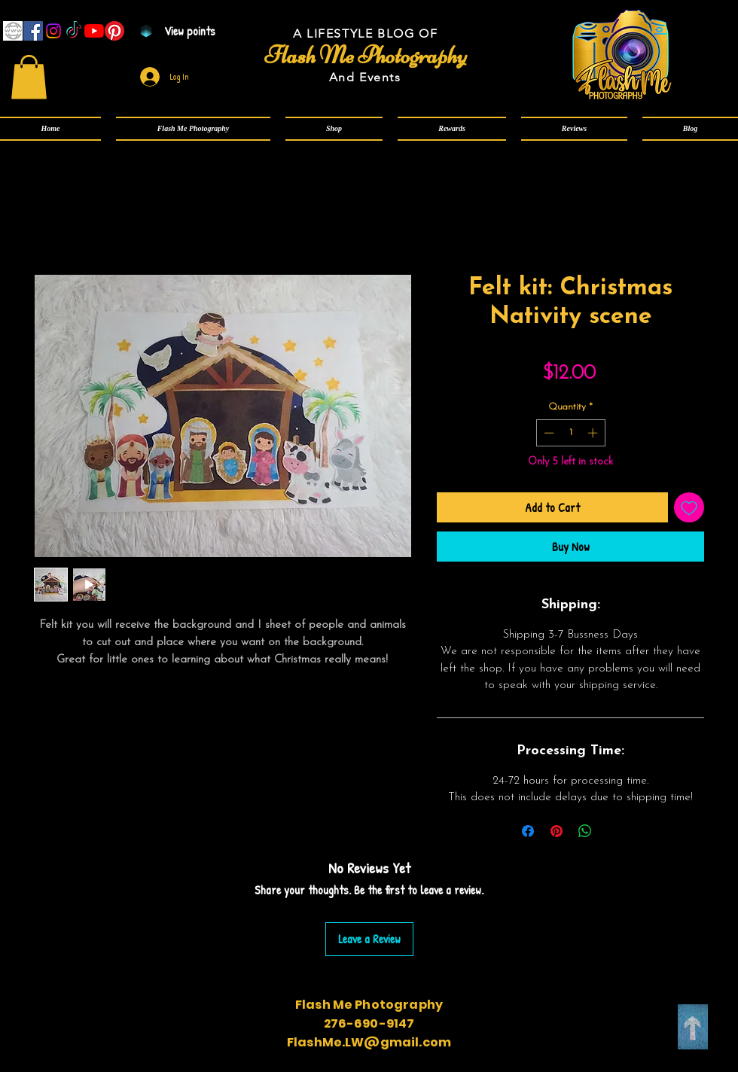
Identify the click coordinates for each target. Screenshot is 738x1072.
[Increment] (594, 433)
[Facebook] (33, 31)
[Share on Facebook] (528, 831)
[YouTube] (94, 31)
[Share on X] (614, 831)
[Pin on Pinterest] (556, 831)
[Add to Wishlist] (689, 507)
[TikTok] (74, 31)
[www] (13, 31)
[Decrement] (547, 433)
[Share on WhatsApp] (585, 831)
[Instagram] (53, 31)
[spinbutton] (570, 433)
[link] (29, 77)
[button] (193, 129)
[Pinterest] (114, 31)
